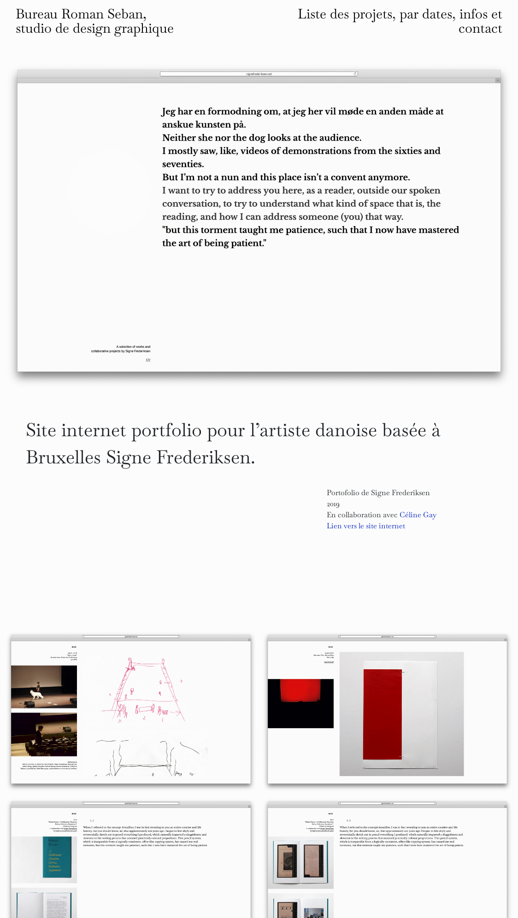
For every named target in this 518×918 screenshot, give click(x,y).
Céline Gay (418, 515)
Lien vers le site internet (366, 526)
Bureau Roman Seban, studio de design (95, 21)
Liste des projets (345, 14)
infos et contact (480, 21)
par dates (426, 14)
